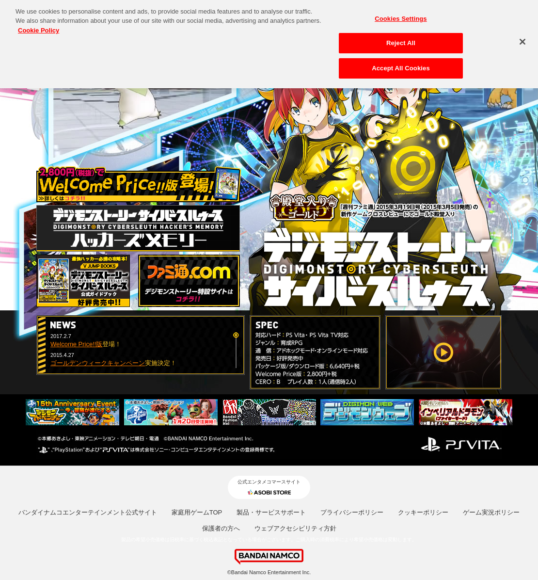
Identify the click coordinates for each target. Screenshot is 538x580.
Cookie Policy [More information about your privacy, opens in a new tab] (38, 27)
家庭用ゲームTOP (197, 512)
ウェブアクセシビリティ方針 (295, 528)
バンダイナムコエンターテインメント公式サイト (87, 512)
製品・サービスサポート (271, 512)
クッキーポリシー (423, 512)
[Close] (522, 38)
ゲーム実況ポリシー (491, 512)
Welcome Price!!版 (76, 344)
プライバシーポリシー (351, 512)
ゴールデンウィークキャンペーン (97, 363)
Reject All (400, 40)
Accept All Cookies (401, 64)
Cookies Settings (401, 15)
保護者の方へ (221, 528)
